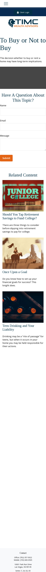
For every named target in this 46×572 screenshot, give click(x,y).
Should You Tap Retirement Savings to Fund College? (20, 216)
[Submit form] (6, 158)
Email (3, 120)
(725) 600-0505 (26, 560)
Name (3, 105)
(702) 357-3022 (26, 557)
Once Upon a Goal (14, 272)
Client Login (23, 12)
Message (4, 135)
